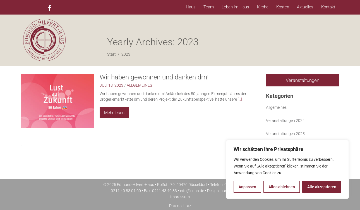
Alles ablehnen (281, 187)
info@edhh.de (192, 190)
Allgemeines (139, 85)
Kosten (282, 7)
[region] (287, 169)
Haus (191, 7)
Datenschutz (180, 206)
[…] (240, 99)
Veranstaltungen (302, 80)
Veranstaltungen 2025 (285, 133)
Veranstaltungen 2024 (285, 120)
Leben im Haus (235, 7)
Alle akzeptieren (321, 187)
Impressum (180, 197)
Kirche (262, 7)
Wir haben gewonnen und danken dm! (154, 77)
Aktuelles (305, 7)
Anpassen (247, 187)
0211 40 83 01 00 (126, 190)
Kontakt (328, 7)
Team (208, 7)
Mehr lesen (114, 112)
